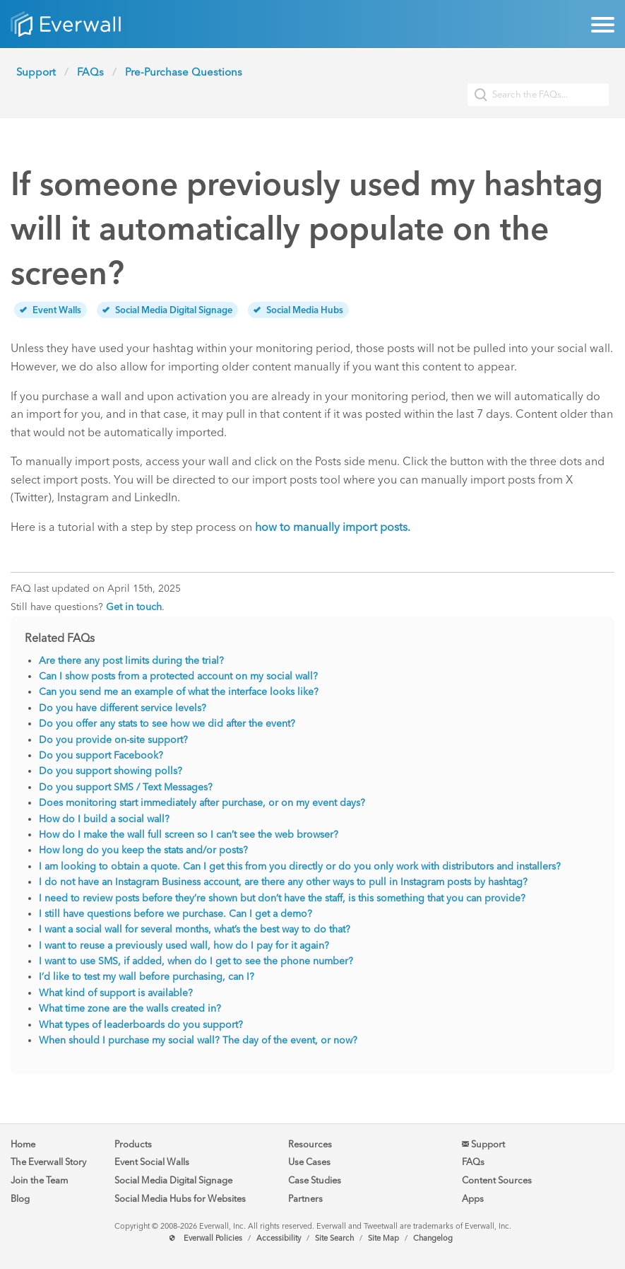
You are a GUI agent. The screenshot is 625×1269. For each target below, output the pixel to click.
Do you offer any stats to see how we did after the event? (167, 724)
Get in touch (134, 607)
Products (133, 1144)
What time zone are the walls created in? (130, 1008)
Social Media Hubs (298, 310)
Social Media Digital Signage (167, 310)
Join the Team (39, 1180)
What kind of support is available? (116, 993)
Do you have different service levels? (122, 708)
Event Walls (50, 310)
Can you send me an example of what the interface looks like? (179, 692)
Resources (310, 1144)
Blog (20, 1198)
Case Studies (314, 1180)
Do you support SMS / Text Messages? (126, 787)
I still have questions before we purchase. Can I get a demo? (175, 914)
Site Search (334, 1238)
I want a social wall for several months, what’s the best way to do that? (194, 929)
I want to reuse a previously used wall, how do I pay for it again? (184, 946)
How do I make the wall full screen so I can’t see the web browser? (188, 835)
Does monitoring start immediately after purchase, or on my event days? (202, 803)
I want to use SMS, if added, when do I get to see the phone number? (196, 961)
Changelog (433, 1238)
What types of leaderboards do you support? (141, 1025)
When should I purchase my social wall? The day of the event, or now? (198, 1040)
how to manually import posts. (332, 527)
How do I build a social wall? (104, 819)
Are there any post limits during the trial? (131, 661)
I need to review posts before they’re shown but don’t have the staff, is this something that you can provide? (282, 898)
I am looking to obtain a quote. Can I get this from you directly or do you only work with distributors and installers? (300, 866)
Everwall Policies (213, 1238)
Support (36, 72)
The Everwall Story (48, 1161)
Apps (473, 1198)
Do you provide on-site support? (113, 740)
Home (23, 1144)
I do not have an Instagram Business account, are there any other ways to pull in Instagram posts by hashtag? (283, 882)
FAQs (90, 72)
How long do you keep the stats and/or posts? (143, 850)
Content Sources (497, 1180)
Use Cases (309, 1161)
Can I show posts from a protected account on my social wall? (178, 676)
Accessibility (278, 1238)
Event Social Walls (151, 1161)
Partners (305, 1198)
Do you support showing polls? (110, 771)
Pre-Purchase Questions (183, 72)
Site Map (383, 1238)
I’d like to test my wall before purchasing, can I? (146, 977)
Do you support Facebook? (101, 755)
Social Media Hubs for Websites (180, 1198)
